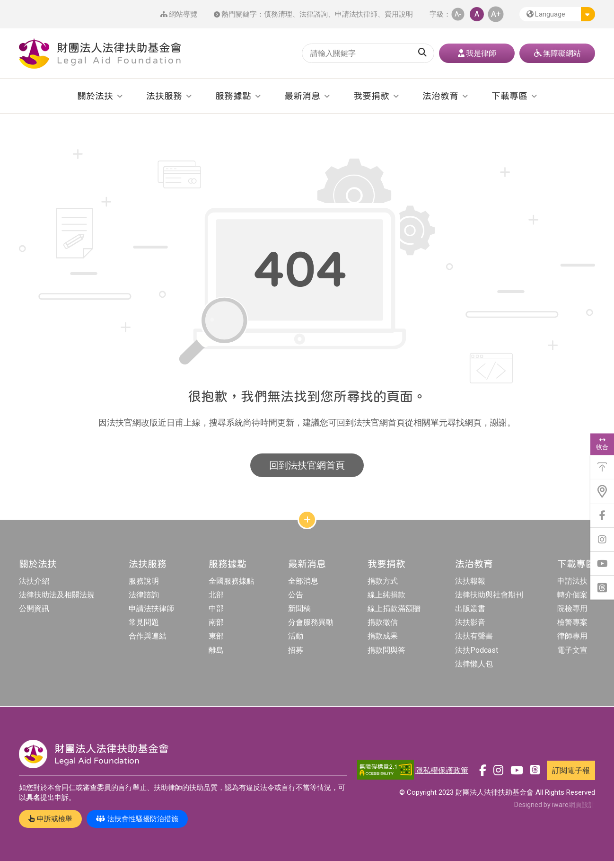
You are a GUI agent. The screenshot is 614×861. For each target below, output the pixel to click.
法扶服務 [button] (164, 95)
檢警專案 (572, 622)
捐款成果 (383, 635)
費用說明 (399, 14)
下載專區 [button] (509, 95)
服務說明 (144, 581)
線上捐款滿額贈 (394, 608)
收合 (602, 444)
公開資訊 (34, 608)
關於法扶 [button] (95, 95)
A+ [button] (496, 14)
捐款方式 (383, 581)
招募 (295, 650)
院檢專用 (572, 608)
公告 (295, 594)
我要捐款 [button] (371, 95)
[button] (557, 14)
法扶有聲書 (474, 635)
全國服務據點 (231, 581)
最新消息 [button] (302, 95)
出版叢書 (470, 608)
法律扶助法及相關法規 (57, 594)
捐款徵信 (383, 622)
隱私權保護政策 (441, 770)
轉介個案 (572, 594)
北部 (216, 594)
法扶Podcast (476, 650)
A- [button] (458, 14)
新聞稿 (299, 608)
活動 (295, 635)
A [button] (476, 13)
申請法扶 (572, 581)
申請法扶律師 (356, 14)
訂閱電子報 (571, 770)
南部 (216, 622)
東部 (216, 635)
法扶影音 (470, 622)
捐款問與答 (386, 650)
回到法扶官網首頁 (307, 465)
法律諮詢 (313, 14)
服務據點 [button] (233, 95)
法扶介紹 (34, 581)
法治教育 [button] (440, 95)
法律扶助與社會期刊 (489, 594)
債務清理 (278, 14)
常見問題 (144, 622)
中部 (216, 608)
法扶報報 (470, 581)
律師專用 (572, 635)
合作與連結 (148, 635)
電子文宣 (572, 650)
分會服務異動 (310, 622)
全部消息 (303, 581)
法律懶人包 (474, 663)
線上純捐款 (386, 594)
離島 (216, 650)
